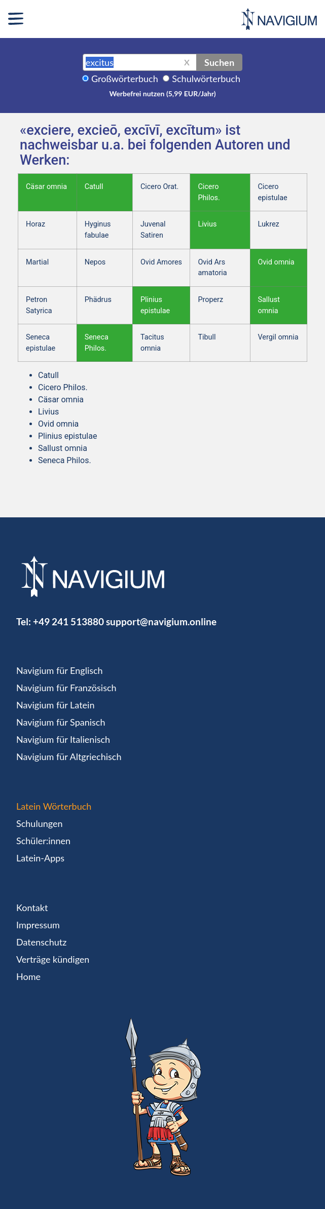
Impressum (38, 924)
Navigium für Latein (55, 704)
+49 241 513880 (68, 621)
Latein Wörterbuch (53, 806)
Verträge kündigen (52, 959)
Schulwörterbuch (206, 78)
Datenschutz (41, 942)
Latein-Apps (40, 857)
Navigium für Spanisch (60, 722)
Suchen (219, 62)
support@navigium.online (161, 621)
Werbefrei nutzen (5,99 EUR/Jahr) (162, 93)
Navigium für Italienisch (63, 739)
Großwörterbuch (124, 78)
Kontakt (32, 907)
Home (28, 976)
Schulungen (39, 823)
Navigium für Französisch (66, 687)
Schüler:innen (43, 840)
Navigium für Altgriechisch (68, 756)
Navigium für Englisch (59, 670)
